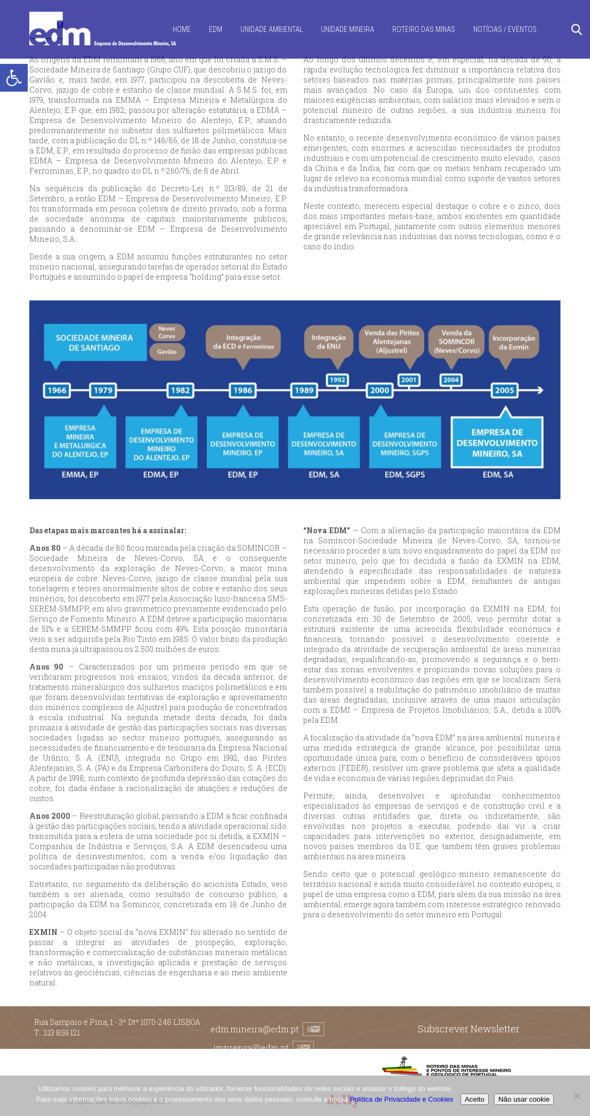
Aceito (474, 1099)
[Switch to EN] (535, 87)
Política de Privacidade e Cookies (402, 1099)
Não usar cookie (523, 1099)
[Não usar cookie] (576, 1095)
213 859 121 (62, 1033)
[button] (14, 78)
